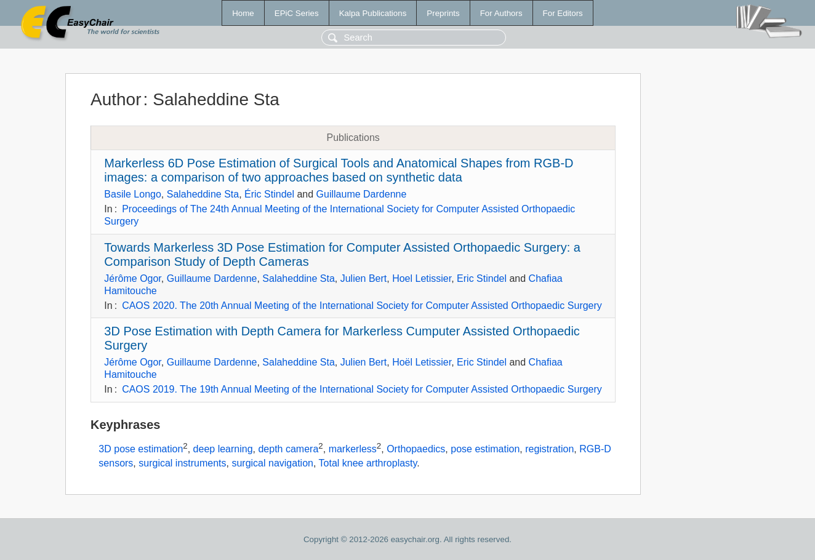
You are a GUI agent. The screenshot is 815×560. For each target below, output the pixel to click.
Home (243, 13)
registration (549, 449)
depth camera (288, 449)
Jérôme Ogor (132, 278)
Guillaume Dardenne (361, 194)
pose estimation (485, 449)
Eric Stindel (482, 278)
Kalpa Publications (373, 13)
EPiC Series (297, 13)
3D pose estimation (140, 449)
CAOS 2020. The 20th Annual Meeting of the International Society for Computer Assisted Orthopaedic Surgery (362, 305)
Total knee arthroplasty (368, 463)
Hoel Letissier (421, 278)
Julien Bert (363, 278)
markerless (353, 449)
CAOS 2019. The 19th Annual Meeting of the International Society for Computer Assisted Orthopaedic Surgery (362, 389)
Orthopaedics (416, 449)
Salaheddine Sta (203, 194)
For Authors (501, 13)
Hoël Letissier (421, 362)
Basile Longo (132, 194)
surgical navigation (272, 463)
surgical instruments (182, 463)
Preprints (443, 13)
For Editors (563, 13)
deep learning (223, 449)
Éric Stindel (269, 194)
